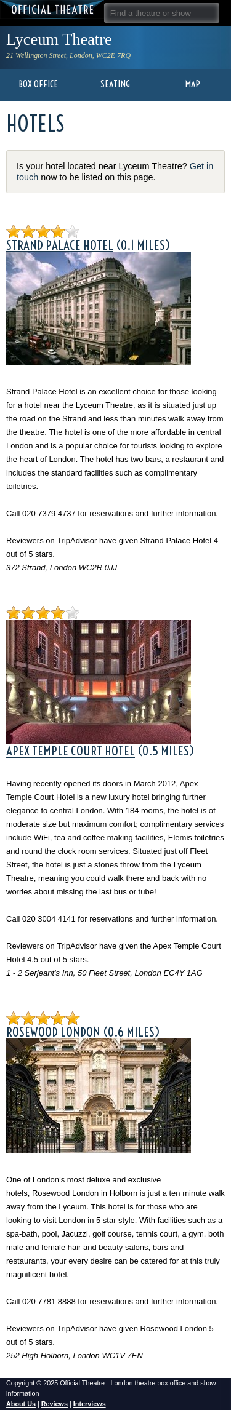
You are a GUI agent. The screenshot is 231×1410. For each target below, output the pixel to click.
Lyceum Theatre (59, 39)
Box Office (38, 84)
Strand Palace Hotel (59, 238)
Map (192, 84)
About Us (21, 1404)
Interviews (89, 1404)
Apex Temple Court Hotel (70, 751)
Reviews (54, 1404)
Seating (115, 84)
